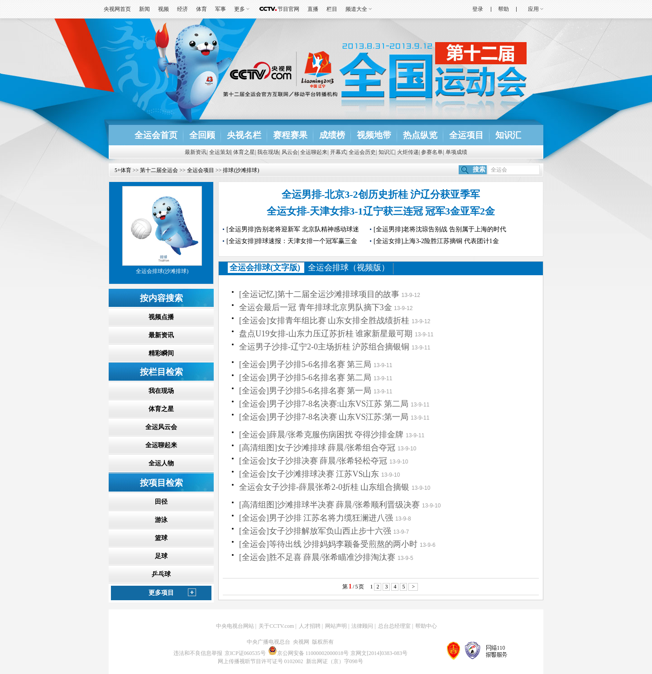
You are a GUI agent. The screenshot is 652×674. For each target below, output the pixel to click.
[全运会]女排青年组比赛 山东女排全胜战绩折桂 (324, 320)
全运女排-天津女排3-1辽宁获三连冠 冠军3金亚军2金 (381, 211)
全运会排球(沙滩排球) (162, 271)
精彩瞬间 (161, 353)
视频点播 (161, 317)
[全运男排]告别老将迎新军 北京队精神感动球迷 (292, 229)
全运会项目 (200, 170)
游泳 (161, 519)
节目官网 (288, 9)
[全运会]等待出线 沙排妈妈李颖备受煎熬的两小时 (328, 544)
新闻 (144, 9)
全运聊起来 (161, 445)
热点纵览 (420, 135)
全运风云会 (161, 427)
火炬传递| (408, 152)
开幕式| (338, 152)
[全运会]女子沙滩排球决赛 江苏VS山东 (309, 473)
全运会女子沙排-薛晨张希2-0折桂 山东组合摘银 (324, 487)
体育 (201, 9)
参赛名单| (432, 152)
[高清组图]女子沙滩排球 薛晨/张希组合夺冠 (317, 447)
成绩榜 (332, 135)
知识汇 (508, 135)
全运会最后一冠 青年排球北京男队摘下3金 (315, 307)
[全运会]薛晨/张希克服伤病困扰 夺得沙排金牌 (321, 434)
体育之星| (244, 152)
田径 (161, 501)
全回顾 (202, 135)
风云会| (290, 152)
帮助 (503, 9)
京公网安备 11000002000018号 (308, 653)
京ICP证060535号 (245, 653)
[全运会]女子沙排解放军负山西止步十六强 (315, 530)
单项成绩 (456, 152)
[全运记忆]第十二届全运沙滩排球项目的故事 (319, 294)
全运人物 (161, 463)
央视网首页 (117, 9)
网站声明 (336, 626)
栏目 (331, 9)
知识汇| (387, 152)
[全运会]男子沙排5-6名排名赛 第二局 (305, 377)
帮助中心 (426, 626)
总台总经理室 (394, 626)
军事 (220, 9)
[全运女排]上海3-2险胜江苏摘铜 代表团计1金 (436, 241)
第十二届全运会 (159, 170)
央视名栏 (244, 135)
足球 (161, 556)
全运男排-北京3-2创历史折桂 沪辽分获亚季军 (381, 194)
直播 (312, 9)
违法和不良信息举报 (197, 653)
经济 (182, 9)
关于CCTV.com (276, 626)
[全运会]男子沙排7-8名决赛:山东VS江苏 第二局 (324, 403)
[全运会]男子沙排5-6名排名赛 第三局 (305, 364)
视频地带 (374, 135)
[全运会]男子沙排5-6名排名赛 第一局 (305, 390)
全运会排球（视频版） (348, 267)
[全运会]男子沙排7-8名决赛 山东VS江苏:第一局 (324, 416)
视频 (163, 9)
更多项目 (161, 592)
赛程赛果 (290, 135)
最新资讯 (161, 335)
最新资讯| (196, 152)
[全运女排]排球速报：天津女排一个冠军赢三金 (291, 241)
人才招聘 (310, 626)
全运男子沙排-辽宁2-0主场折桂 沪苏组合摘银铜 (324, 346)
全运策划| (220, 152)
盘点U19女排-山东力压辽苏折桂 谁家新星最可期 (326, 333)
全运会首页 (155, 135)
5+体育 (123, 170)
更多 (239, 9)
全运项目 (466, 135)
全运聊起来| (314, 152)
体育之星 (161, 409)
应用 (533, 9)
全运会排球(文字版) (265, 267)
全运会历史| (363, 152)
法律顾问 (362, 626)
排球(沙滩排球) (241, 170)
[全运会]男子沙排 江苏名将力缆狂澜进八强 (316, 517)
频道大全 (356, 9)
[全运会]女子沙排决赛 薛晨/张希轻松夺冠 (313, 460)
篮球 (161, 538)
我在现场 (161, 390)
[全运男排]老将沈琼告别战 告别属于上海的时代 (440, 229)
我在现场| (268, 152)
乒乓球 (161, 574)
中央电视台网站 (235, 626)
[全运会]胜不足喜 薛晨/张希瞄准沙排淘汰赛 (317, 557)
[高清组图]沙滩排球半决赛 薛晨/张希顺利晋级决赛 (329, 504)
